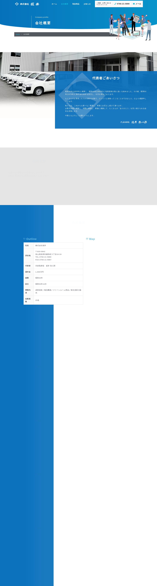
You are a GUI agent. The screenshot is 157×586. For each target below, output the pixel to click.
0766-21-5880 (122, 4)
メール (137, 4)
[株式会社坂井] (27, 4)
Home (18, 34)
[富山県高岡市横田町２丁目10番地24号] (121, 403)
